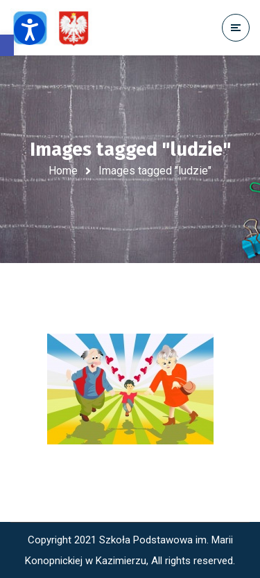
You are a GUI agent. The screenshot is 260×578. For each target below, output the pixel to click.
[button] (7, 45)
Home (63, 170)
